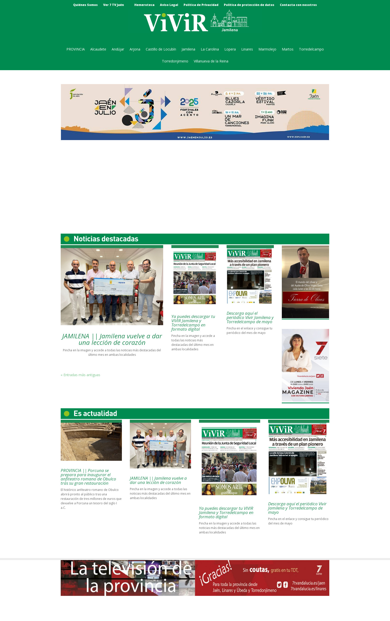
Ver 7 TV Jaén (113, 5)
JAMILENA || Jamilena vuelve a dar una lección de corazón (112, 339)
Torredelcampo (311, 50)
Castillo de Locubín (161, 50)
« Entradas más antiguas (80, 374)
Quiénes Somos (85, 5)
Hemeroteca (144, 5)
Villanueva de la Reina (211, 61)
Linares (247, 50)
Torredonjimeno (175, 61)
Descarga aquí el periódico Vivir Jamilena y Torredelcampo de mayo (250, 317)
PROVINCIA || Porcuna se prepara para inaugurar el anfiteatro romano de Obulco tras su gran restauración (88, 476)
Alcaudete (98, 50)
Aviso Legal (169, 5)
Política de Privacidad (201, 5)
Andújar (118, 50)
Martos (287, 50)
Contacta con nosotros (298, 5)
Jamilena (188, 50)
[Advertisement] (195, 182)
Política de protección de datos (249, 5)
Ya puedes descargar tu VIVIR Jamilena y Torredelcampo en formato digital (193, 322)
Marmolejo (267, 50)
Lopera (230, 50)
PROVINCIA (75, 50)
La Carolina (210, 50)
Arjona (135, 50)
